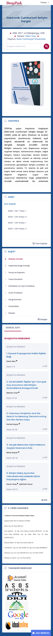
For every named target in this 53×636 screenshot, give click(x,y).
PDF (44, 366)
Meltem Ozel (12, 393)
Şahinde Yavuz (26, 484)
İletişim (42, 319)
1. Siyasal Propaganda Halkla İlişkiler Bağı (26, 355)
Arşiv (11, 196)
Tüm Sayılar (40, 243)
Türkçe (43, 2)
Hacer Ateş (12, 484)
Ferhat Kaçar (12, 424)
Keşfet (12, 251)
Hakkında (13, 120)
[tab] (12, 327)
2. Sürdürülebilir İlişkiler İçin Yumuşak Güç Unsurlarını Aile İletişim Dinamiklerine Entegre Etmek (26, 385)
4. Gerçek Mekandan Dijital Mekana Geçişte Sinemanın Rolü (26, 446)
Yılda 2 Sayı (30, 36)
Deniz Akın (11, 361)
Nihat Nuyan (12, 452)
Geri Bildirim (42, 632)
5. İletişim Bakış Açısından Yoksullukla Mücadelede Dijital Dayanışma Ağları (23, 476)
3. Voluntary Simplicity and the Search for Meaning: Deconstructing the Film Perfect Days (26, 416)
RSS (44, 500)
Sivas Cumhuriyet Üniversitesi (31, 39)
